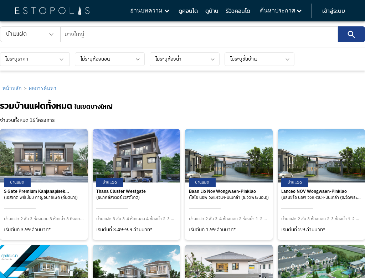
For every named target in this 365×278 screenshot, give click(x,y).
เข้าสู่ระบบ (333, 10)
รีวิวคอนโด (238, 10)
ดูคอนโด (188, 10)
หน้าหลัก (11, 87)
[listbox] (30, 34)
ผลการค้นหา (42, 87)
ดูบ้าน (212, 10)
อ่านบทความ (149, 10)
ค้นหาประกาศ (281, 10)
